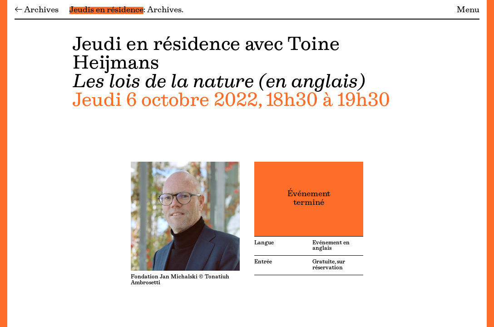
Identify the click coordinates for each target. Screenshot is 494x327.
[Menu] (3, 163)
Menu (468, 10)
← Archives (37, 10)
